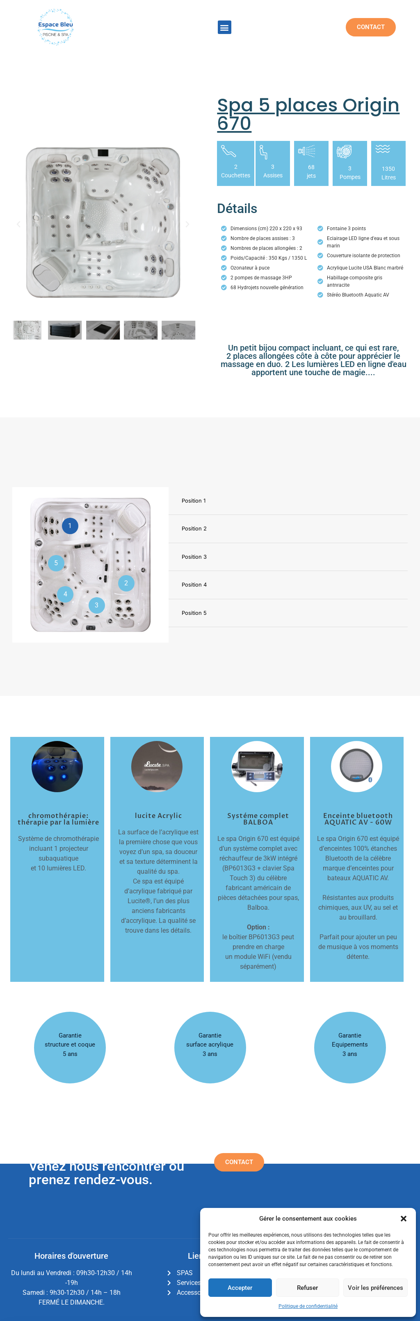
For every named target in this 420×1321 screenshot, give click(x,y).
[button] (403, 1219)
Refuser (307, 1288)
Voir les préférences (375, 1288)
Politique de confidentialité (308, 1306)
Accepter (240, 1288)
